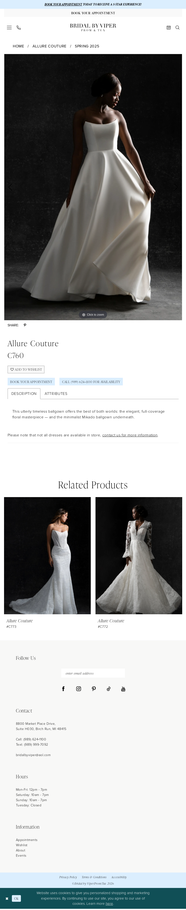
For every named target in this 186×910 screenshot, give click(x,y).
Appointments (27, 841)
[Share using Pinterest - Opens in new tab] (25, 325)
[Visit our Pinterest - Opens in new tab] (93, 690)
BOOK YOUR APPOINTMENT (62, 4)
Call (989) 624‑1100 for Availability (93, 382)
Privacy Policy (68, 878)
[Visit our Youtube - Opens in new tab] (123, 690)
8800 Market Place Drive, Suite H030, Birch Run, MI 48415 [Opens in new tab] (41, 727)
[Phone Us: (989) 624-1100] (18, 28)
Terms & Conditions (94, 878)
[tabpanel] (93, 187)
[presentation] (47, 556)
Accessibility (119, 878)
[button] (9, 27)
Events (21, 856)
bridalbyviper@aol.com (33, 756)
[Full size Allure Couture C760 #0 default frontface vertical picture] (93, 187)
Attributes (56, 394)
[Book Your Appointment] (93, 13)
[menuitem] (9, 27)
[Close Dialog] (7, 899)
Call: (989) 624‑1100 (31, 740)
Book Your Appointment (31, 382)
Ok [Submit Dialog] (16, 899)
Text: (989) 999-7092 (32, 745)
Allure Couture (50, 46)
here (109, 904)
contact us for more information (130, 436)
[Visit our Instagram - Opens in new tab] (78, 690)
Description (24, 394)
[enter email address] (93, 674)
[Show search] (177, 28)
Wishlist (22, 846)
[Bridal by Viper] (93, 28)
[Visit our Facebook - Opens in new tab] (63, 690)
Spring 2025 (87, 46)
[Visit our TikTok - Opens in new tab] (108, 690)
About (20, 851)
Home (18, 46)
